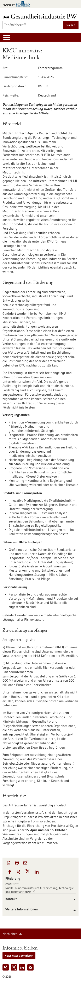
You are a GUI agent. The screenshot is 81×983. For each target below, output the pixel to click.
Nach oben (10, 934)
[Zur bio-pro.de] (17, 4)
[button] (9, 872)
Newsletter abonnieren (19, 955)
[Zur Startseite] (40, 16)
